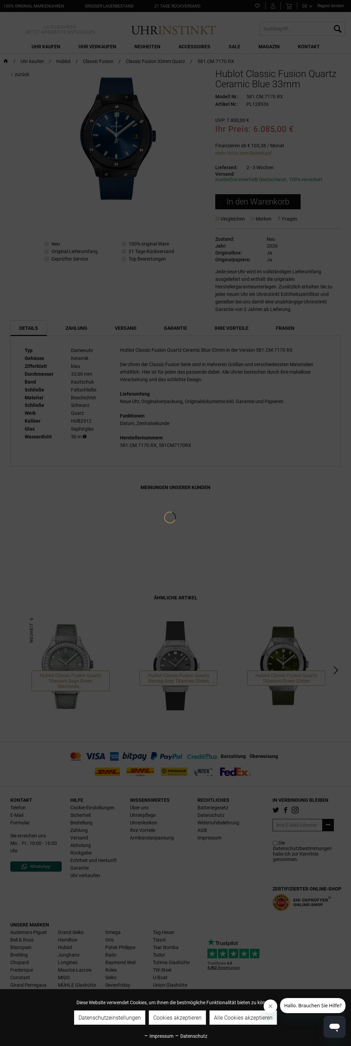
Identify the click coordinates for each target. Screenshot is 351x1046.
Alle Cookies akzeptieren (243, 1017)
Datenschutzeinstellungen (109, 1017)
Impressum (158, 1036)
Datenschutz (190, 1036)
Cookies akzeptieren (177, 1017)
